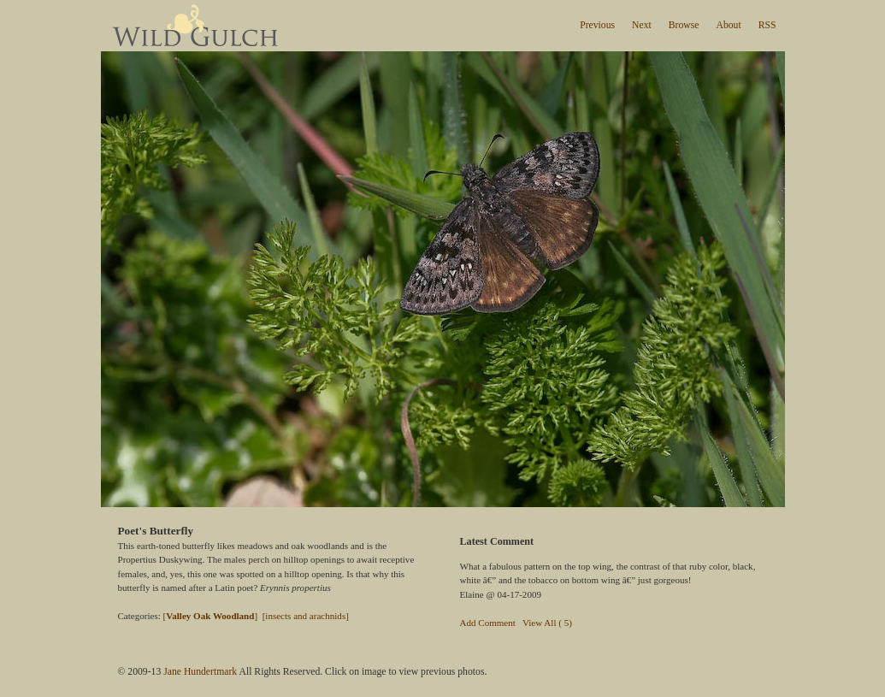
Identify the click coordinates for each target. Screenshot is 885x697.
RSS (767, 25)
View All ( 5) (547, 622)
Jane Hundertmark (200, 671)
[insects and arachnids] (306, 616)
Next (642, 25)
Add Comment (488, 622)
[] (210, 616)
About (728, 25)
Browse (684, 25)
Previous (597, 25)
